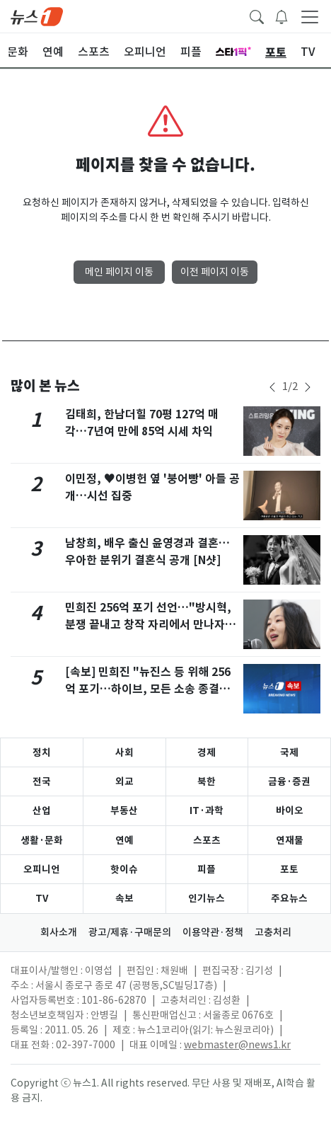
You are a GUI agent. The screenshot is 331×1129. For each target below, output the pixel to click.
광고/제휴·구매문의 (129, 932)
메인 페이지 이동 (119, 271)
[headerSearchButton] (257, 15)
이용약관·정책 (212, 932)
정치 (42, 752)
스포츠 (207, 840)
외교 (124, 781)
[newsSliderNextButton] (307, 387)
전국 (42, 781)
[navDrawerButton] (309, 16)
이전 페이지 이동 (214, 271)
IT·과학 (206, 810)
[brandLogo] (37, 15)
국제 (289, 752)
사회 (124, 752)
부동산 (124, 810)
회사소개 (58, 932)
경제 (206, 752)
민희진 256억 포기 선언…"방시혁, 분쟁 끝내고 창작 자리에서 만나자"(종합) (148, 624)
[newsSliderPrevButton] (272, 387)
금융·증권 (289, 781)
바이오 (289, 810)
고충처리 (273, 932)
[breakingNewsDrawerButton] (281, 15)
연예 (124, 840)
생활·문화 (42, 840)
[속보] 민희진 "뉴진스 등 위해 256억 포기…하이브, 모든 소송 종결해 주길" (148, 689)
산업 (42, 810)
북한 (206, 781)
